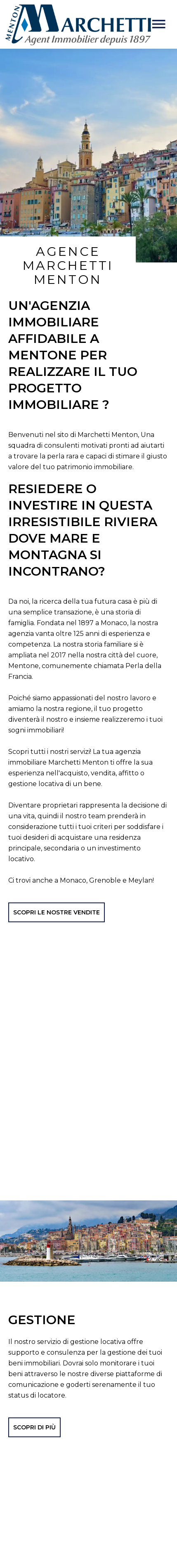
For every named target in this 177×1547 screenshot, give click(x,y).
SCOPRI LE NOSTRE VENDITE (56, 892)
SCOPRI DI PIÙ (34, 1407)
